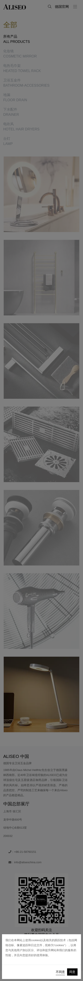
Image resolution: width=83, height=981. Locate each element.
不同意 (60, 972)
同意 (72, 972)
